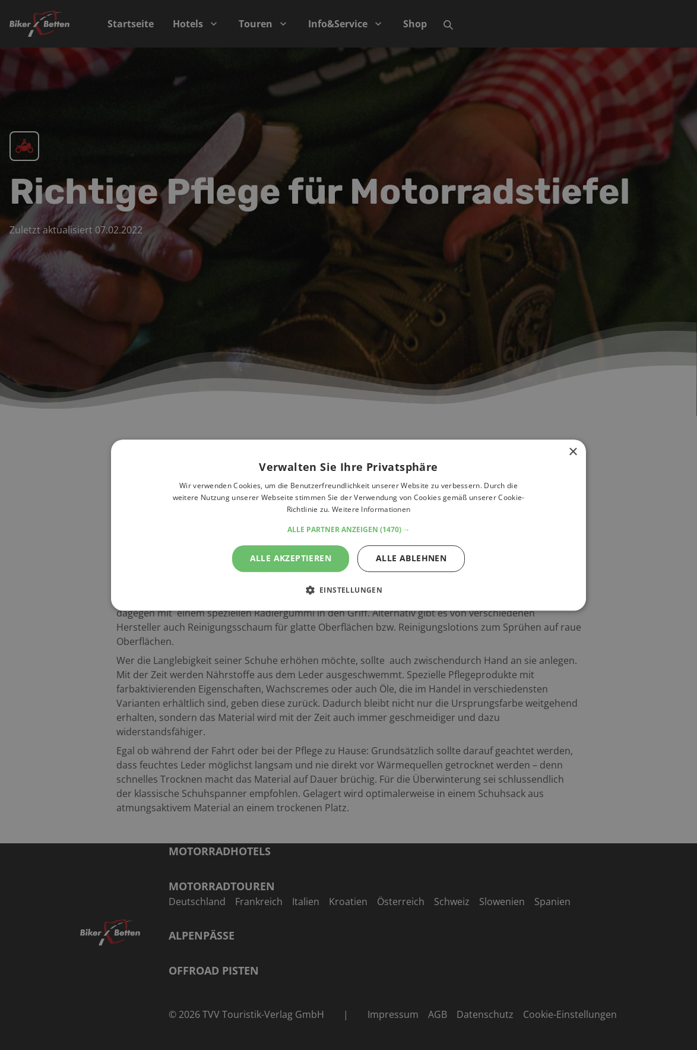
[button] (348, 529)
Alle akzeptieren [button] (290, 558)
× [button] (572, 452)
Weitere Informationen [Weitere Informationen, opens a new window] (371, 509)
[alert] (348, 525)
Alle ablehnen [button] (411, 558)
